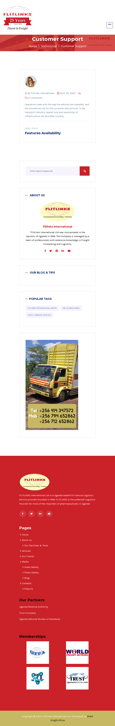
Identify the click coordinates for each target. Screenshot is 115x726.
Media (25, 561)
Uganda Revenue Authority (33, 606)
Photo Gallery (31, 572)
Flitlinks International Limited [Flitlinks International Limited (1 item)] (42, 308)
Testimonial (49, 46)
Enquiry (28, 588)
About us (27, 540)
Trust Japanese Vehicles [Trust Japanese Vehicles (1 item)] (39, 315)
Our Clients (28, 556)
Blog (26, 577)
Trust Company (27, 612)
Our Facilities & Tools (36, 545)
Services (26, 550)
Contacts (26, 583)
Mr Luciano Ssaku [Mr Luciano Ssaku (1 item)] (71, 308)
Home (33, 46)
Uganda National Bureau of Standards (39, 619)
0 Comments (33, 97)
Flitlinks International (42, 93)
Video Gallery (31, 567)
